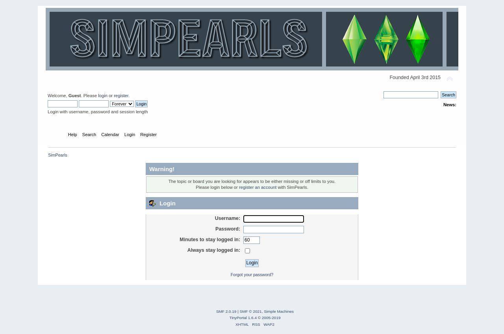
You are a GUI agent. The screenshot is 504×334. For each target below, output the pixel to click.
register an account (257, 187)
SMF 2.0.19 (226, 311)
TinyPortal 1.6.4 (242, 318)
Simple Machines (279, 311)
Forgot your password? (252, 274)
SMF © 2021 (251, 311)
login (102, 95)
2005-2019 (271, 318)
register (121, 95)
